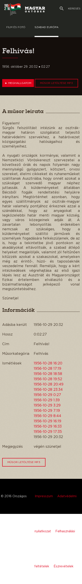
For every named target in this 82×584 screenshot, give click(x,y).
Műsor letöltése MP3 (56, 83)
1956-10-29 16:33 (48, 426)
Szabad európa (46, 27)
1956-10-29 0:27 (47, 395)
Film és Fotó (15, 27)
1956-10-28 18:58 (48, 374)
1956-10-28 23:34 (48, 389)
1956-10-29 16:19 (47, 421)
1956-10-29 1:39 (47, 400)
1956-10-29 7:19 (47, 410)
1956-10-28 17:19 (47, 368)
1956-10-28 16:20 (48, 363)
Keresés (70, 9)
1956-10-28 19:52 (48, 379)
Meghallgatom (18, 83)
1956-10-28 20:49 (48, 384)
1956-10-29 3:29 (47, 405)
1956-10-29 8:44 (47, 416)
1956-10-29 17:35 (48, 431)
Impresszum (44, 496)
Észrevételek (63, 566)
